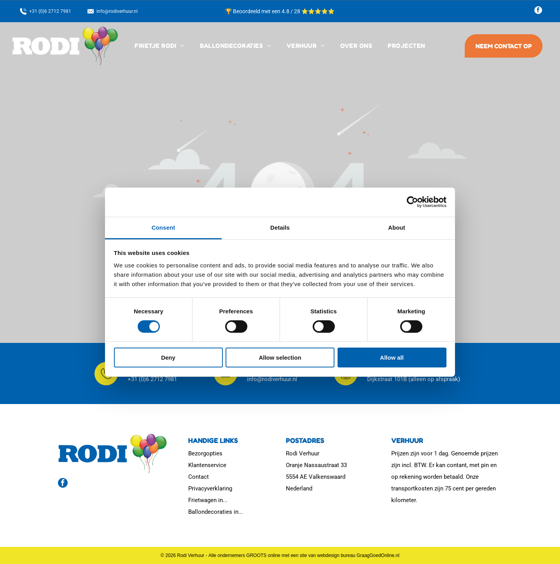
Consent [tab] (163, 227)
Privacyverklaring (210, 488)
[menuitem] (159, 46)
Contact (198, 476)
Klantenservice (207, 465)
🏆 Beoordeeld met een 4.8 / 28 (263, 11)
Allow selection (280, 357)
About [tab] (396, 227)
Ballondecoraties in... (215, 511)
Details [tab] (280, 227)
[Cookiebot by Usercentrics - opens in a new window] (412, 202)
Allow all (392, 357)
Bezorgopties (205, 453)
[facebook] (538, 11)
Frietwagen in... (208, 500)
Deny (168, 357)
